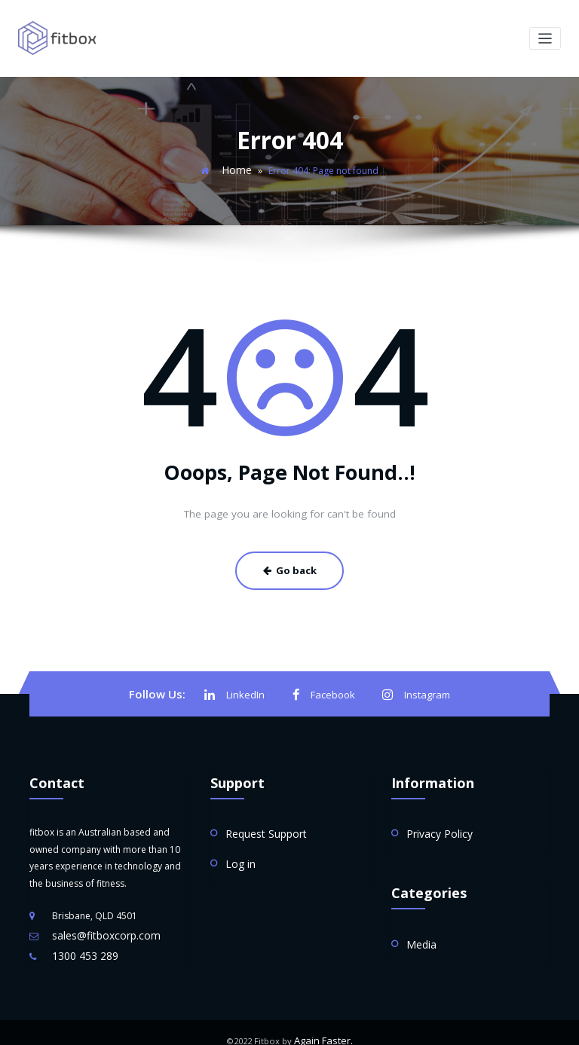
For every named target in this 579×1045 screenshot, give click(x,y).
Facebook (325, 686)
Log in (238, 851)
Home (237, 167)
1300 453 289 (80, 943)
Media (419, 931)
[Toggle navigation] (545, 38)
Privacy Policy (435, 823)
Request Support (261, 823)
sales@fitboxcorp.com (100, 925)
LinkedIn (239, 686)
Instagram (412, 686)
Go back (289, 564)
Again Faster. (323, 1025)
